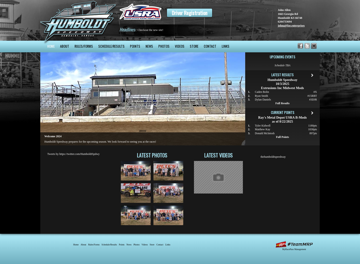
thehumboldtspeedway (273, 156)
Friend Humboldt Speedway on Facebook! (300, 46)
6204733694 (285, 21)
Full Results (282, 103)
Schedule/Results (111, 46)
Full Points (282, 137)
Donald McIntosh (265, 133)
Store (194, 46)
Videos (179, 46)
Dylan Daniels (263, 99)
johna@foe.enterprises (291, 25)
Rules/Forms (84, 46)
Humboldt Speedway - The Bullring (78, 20)
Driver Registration (189, 13)
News (149, 46)
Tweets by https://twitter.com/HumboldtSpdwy (73, 154)
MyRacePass (294, 244)
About (64, 46)
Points (135, 46)
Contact (210, 46)
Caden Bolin (262, 92)
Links (225, 46)
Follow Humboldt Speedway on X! (307, 46)
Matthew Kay (262, 129)
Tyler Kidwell (263, 125)
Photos (164, 46)
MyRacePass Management (294, 249)
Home (51, 46)
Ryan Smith (261, 95)
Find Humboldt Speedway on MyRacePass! (314, 46)
